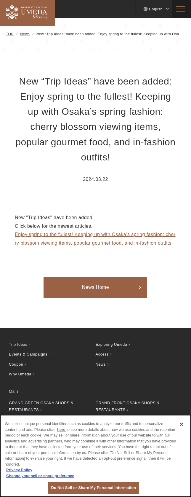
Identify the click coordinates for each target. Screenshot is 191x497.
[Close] (181, 424)
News (25, 34)
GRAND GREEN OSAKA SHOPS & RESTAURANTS (41, 406)
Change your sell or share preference (40, 476)
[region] (95, 456)
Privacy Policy (19, 470)
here (61, 429)
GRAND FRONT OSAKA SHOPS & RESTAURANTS (128, 406)
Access (102, 354)
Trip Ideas (18, 344)
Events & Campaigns (28, 354)
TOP (10, 34)
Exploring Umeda (111, 344)
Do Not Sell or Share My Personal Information (93, 487)
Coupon (16, 364)
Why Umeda (20, 374)
